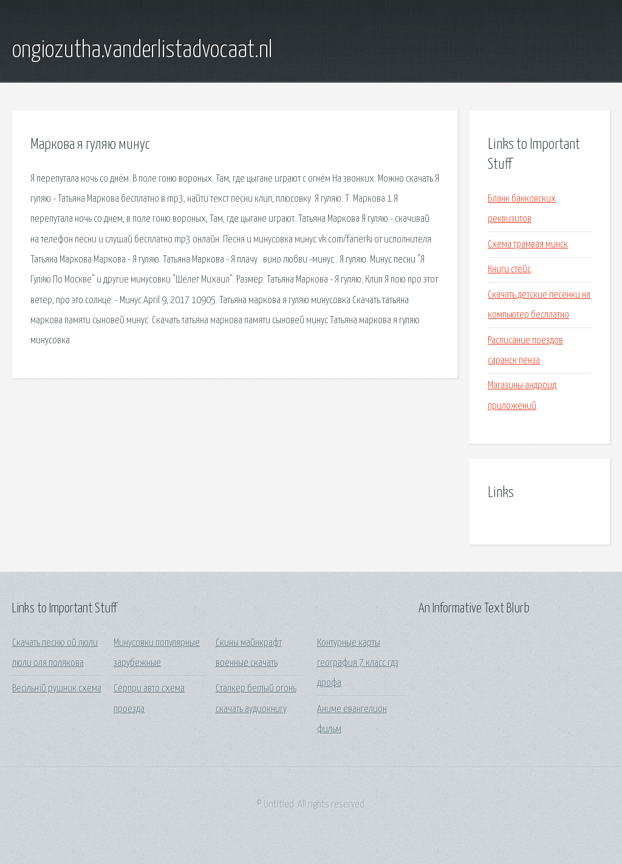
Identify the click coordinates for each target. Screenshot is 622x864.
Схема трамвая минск (528, 244)
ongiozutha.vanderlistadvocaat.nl (142, 50)
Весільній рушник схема (56, 689)
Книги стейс (509, 269)
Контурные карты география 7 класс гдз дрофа (357, 663)
